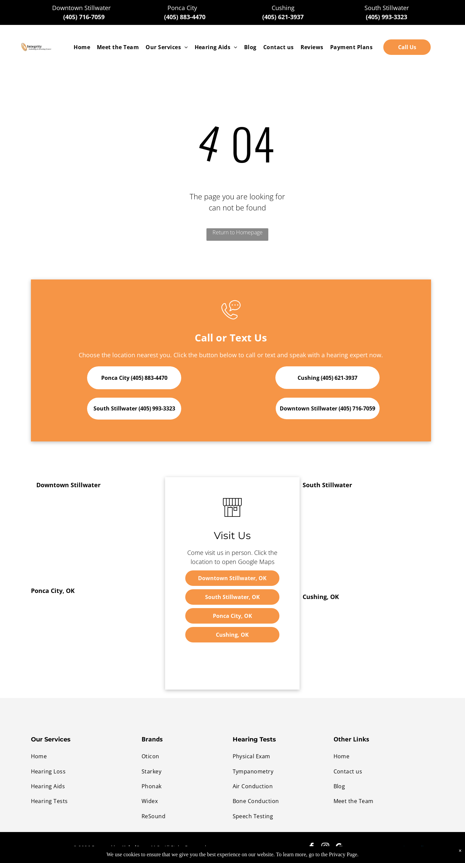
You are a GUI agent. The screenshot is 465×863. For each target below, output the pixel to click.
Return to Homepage (237, 232)
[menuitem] (81, 47)
